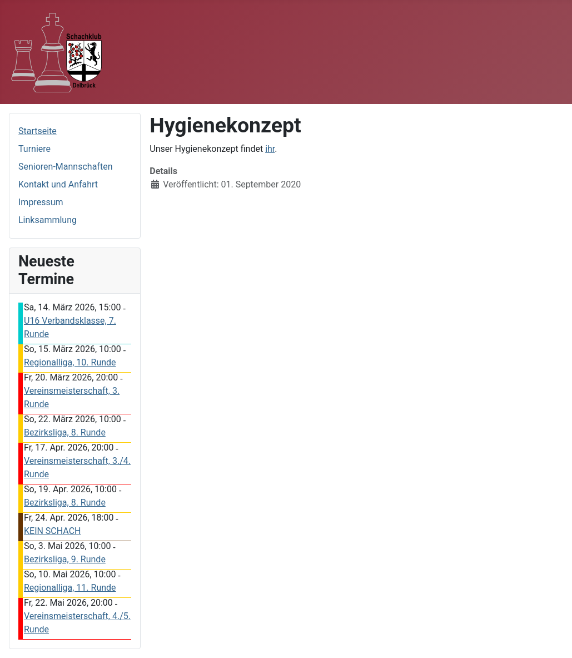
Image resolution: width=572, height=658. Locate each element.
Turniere (34, 149)
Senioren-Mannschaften (65, 166)
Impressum (40, 202)
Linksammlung (47, 220)
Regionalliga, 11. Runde (70, 587)
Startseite (37, 131)
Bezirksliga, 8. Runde (65, 432)
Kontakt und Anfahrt (58, 184)
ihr (270, 149)
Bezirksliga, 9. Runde (65, 559)
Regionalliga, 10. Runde (70, 362)
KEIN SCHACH (52, 531)
